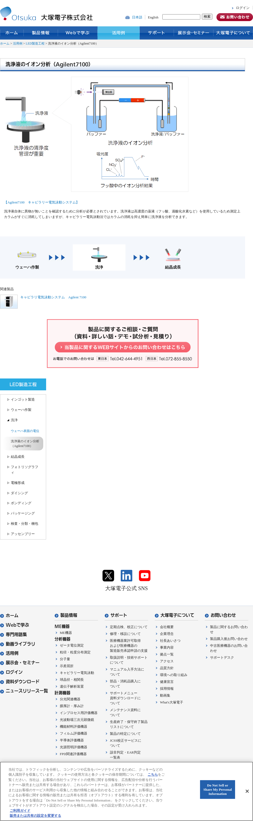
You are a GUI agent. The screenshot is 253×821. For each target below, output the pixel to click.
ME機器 (66, 633)
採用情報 (167, 689)
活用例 (119, 33)
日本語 (137, 17)
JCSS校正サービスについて (125, 743)
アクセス (167, 661)
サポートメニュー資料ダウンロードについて (125, 698)
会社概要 (167, 627)
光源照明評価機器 (73, 747)
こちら (153, 774)
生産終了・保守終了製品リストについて (129, 724)
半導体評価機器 (72, 740)
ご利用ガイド (20, 811)
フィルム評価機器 (73, 733)
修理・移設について (125, 634)
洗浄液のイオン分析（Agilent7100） (25, 443)
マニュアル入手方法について (127, 671)
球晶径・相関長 (72, 680)
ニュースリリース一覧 (24, 691)
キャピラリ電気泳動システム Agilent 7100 (53, 297)
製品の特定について (125, 734)
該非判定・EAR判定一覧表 (125, 754)
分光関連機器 (70, 699)
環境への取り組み (173, 675)
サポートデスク (222, 657)
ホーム (12, 33)
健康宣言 (167, 682)
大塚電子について (233, 33)
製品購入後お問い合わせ (229, 639)
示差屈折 (67, 666)
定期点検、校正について (129, 627)
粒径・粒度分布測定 (75, 652)
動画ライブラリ (17, 644)
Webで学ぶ (78, 33)
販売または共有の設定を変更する (35, 816)
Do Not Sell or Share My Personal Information (217, 790)
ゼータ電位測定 (72, 645)
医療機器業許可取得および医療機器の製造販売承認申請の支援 (129, 646)
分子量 (65, 659)
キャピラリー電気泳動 (77, 673)
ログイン (243, 8)
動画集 (165, 695)
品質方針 (167, 668)
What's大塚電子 (171, 702)
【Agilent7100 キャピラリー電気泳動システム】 (41, 202)
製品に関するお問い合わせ (229, 629)
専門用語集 (13, 634)
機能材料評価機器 (73, 726)
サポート (157, 33)
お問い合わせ (220, 615)
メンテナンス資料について (125, 712)
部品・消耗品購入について (125, 683)
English (153, 17)
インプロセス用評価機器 (79, 713)
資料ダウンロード (20, 681)
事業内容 (167, 647)
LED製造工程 (35, 43)
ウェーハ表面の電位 (25, 431)
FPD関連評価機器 (73, 754)
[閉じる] (247, 791)
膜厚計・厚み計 (72, 706)
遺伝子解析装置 (72, 686)
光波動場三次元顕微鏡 (77, 720)
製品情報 (41, 33)
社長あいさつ (170, 641)
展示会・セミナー (193, 33)
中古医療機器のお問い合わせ (229, 648)
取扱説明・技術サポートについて (129, 659)
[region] (126, 791)
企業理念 (167, 634)
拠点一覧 (167, 654)
